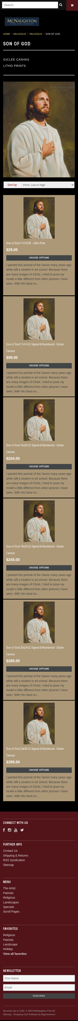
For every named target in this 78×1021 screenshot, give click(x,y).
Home (6, 35)
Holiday (8, 949)
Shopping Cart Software (25, 1015)
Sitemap (8, 865)
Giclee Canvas (16, 60)
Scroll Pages (11, 912)
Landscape (10, 945)
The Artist (9, 889)
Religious (20, 35)
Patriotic (8, 893)
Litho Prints (14, 66)
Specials (8, 907)
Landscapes (11, 903)
